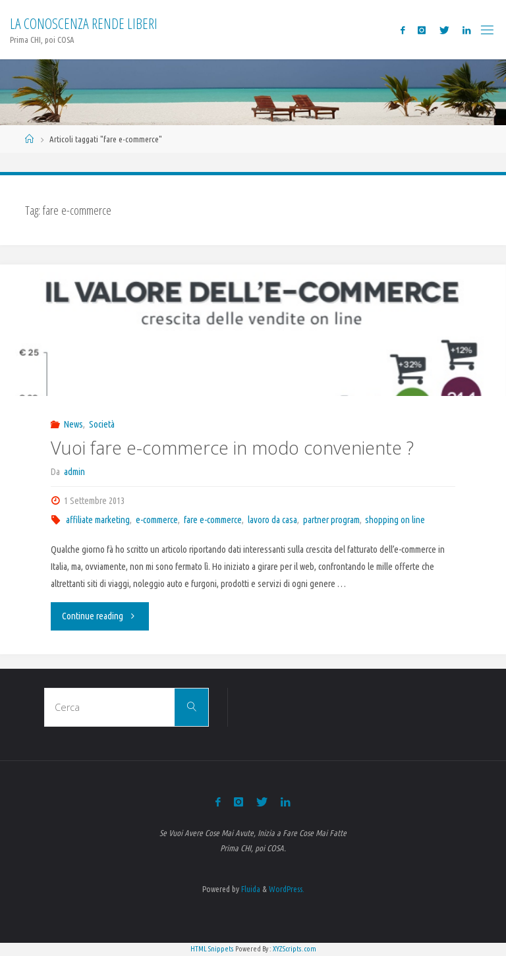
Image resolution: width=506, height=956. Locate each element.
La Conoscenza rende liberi (83, 23)
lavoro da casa (272, 520)
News (73, 424)
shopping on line (395, 520)
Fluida (249, 888)
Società (102, 424)
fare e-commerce (213, 520)
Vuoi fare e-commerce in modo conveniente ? (232, 448)
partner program (331, 520)
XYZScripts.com (294, 949)
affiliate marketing (98, 520)
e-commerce (157, 520)
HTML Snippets (212, 949)
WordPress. (286, 888)
